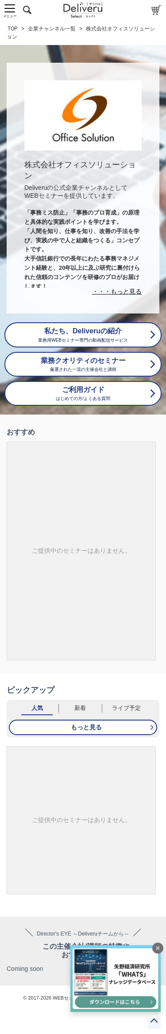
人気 (37, 708)
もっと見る (86, 727)
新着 (80, 708)
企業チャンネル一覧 (52, 29)
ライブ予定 (126, 708)
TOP (13, 29)
